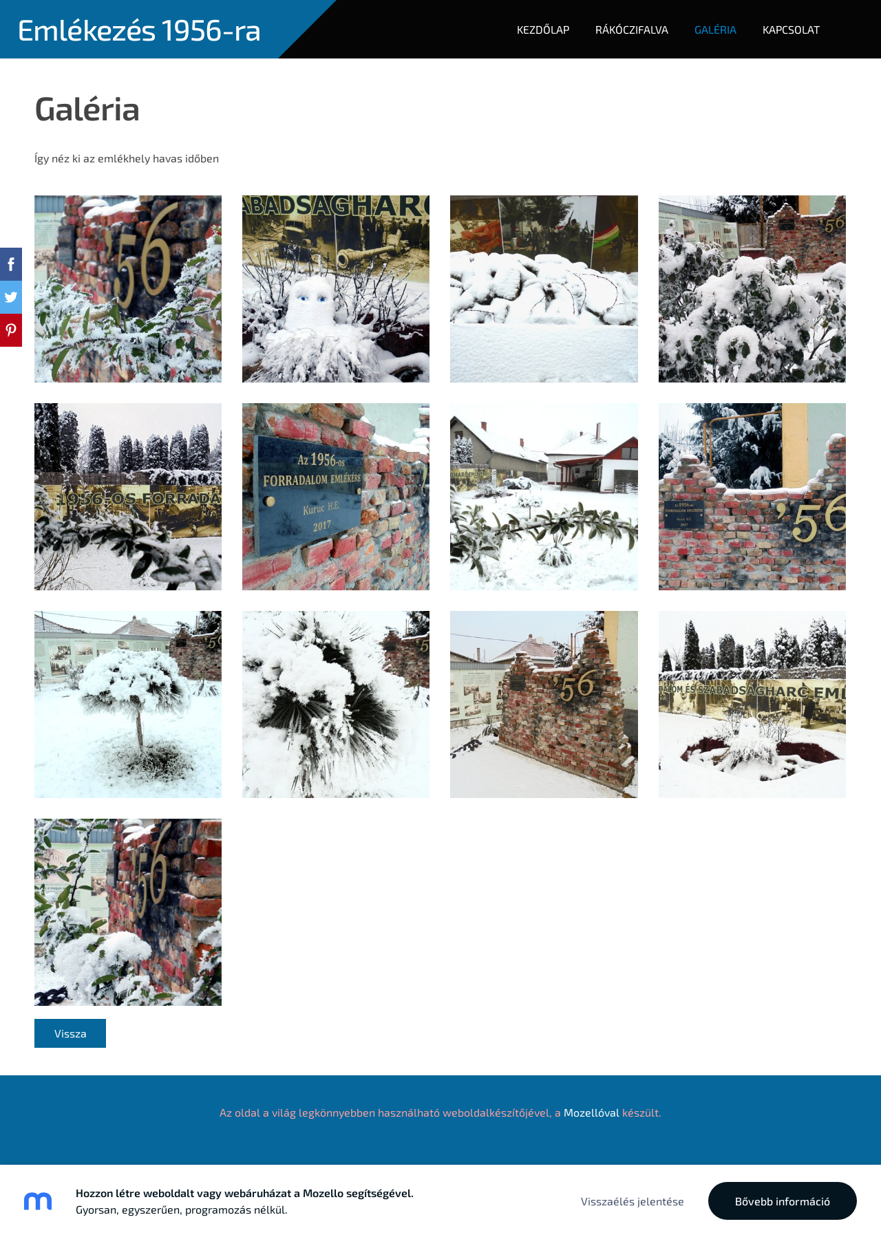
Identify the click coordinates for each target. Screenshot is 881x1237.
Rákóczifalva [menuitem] (631, 29)
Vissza (70, 1033)
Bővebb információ (782, 1200)
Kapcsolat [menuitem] (791, 29)
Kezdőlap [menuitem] (543, 29)
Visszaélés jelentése (632, 1200)
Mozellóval (591, 1112)
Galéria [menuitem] (715, 29)
